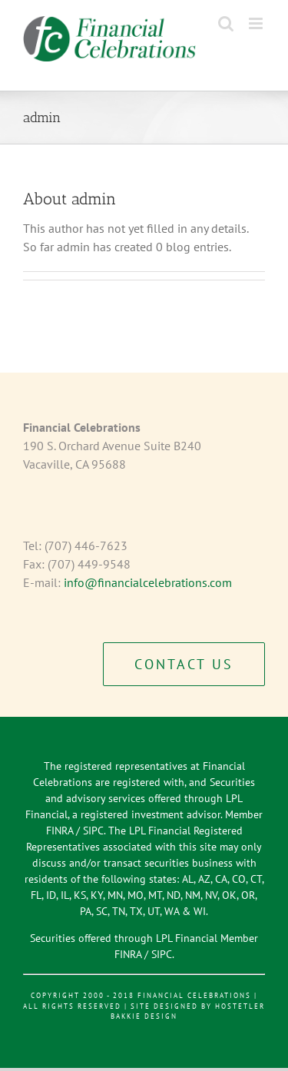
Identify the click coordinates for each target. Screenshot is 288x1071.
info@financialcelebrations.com (148, 582)
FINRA (59, 830)
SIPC (93, 830)
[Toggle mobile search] (225, 23)
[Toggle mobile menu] (257, 23)
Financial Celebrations (194, 995)
